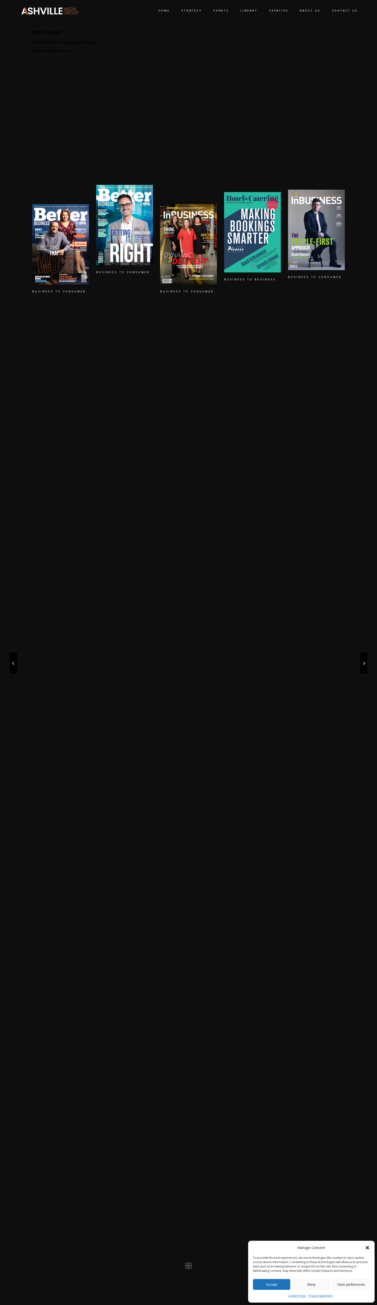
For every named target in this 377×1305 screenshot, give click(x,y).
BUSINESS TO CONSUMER (59, 291)
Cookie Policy (297, 1296)
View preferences (351, 1284)
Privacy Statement (320, 1296)
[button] (367, 1247)
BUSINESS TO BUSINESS (250, 279)
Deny (311, 1284)
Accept (271, 1284)
